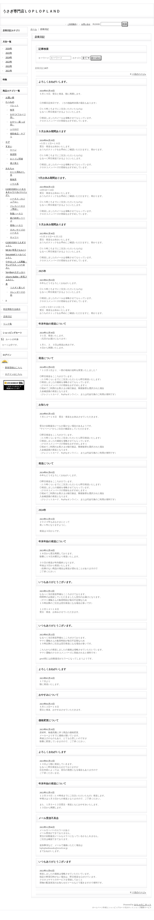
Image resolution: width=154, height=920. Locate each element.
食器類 (13, 154)
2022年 (9, 66)
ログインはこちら (13, 374)
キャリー (14, 237)
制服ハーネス (16, 213)
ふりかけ (14, 129)
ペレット (14, 105)
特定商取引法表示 (11, 309)
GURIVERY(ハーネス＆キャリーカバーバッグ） (16, 192)
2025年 (9, 53)
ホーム (33, 29)
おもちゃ (10, 168)
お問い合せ (85, 24)
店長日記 (7, 316)
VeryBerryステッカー (15, 272)
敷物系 (13, 179)
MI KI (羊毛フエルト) (16, 250)
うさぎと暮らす (17, 287)
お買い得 (10, 97)
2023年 (9, 61)
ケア (8, 142)
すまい (9, 146)
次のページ (140, 74)
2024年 (9, 57)
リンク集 (7, 324)
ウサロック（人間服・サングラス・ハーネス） (16, 265)
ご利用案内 (72, 24)
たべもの (10, 102)
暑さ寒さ (14, 163)
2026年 (9, 48)
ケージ (13, 150)
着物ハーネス (16, 225)
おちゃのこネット (142, 904)
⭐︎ (6, 300)
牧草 (12, 110)
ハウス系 (14, 184)
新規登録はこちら (13, 367)
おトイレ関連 (16, 159)
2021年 (9, 70)
